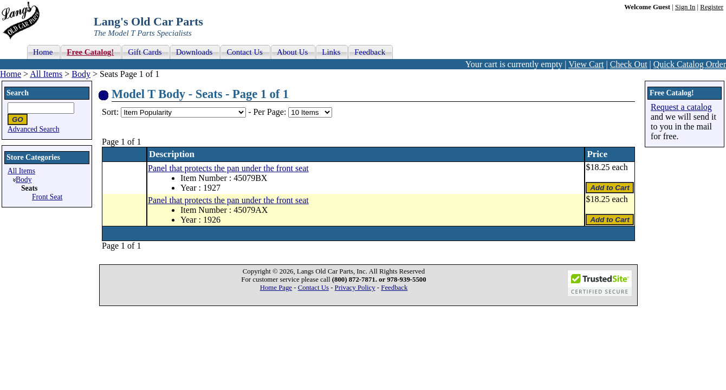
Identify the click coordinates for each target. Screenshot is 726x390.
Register (711, 7)
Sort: (110, 111)
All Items (46, 74)
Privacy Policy (355, 287)
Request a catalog (681, 107)
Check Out (628, 64)
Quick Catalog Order (689, 64)
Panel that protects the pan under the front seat (228, 168)
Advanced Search (34, 129)
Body (81, 74)
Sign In (685, 7)
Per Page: (270, 111)
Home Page (276, 287)
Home (10, 74)
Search (18, 93)
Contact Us (313, 287)
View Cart (586, 64)
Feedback (394, 287)
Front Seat (47, 197)
